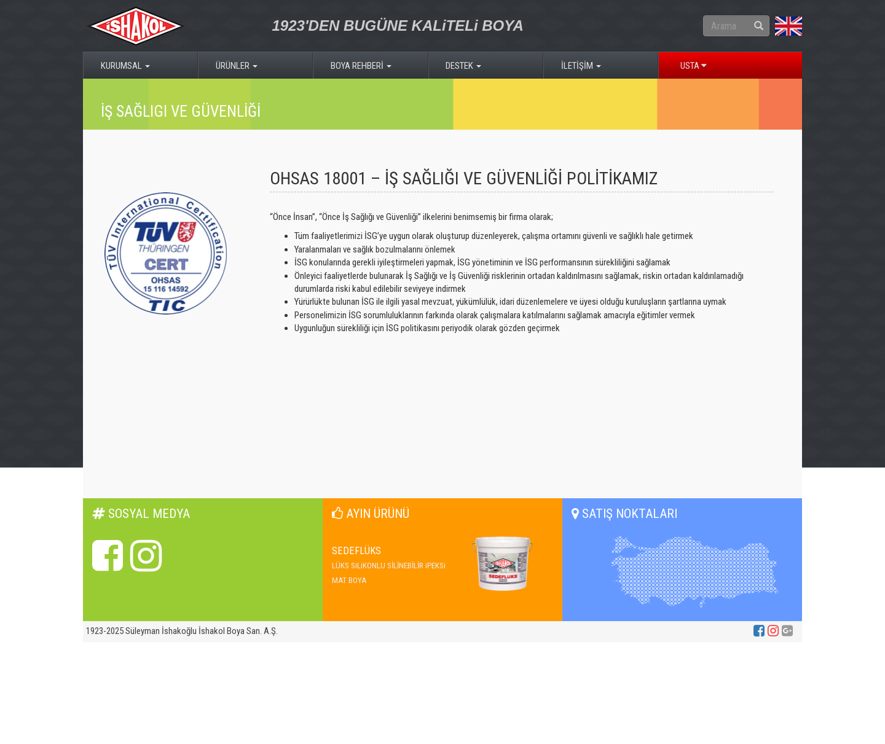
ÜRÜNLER (237, 65)
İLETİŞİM (581, 65)
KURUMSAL (125, 65)
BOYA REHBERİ (361, 65)
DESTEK (463, 65)
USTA (693, 65)
